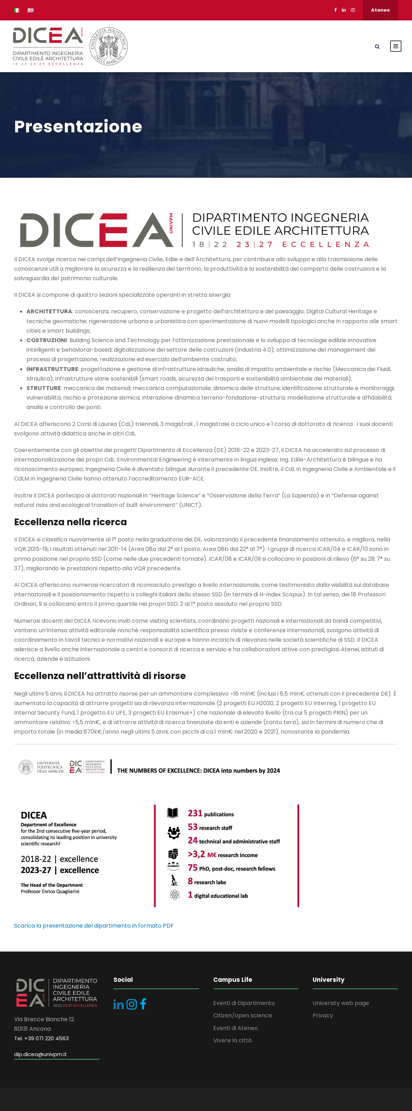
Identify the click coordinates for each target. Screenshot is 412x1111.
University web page (341, 1003)
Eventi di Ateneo (235, 1028)
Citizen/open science (242, 1015)
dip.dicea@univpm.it (40, 1054)
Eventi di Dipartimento (244, 1003)
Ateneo (380, 10)
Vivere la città (232, 1040)
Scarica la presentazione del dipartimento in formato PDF (94, 926)
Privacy (323, 1015)
